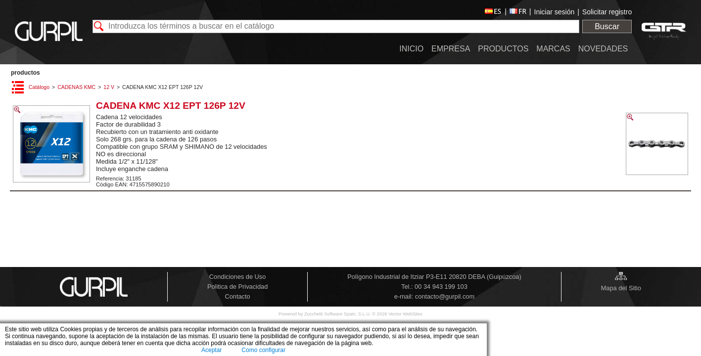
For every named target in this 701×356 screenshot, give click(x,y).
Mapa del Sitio (621, 288)
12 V (108, 87)
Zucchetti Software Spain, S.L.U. (338, 314)
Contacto (237, 296)
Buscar (607, 26)
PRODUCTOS (25, 72)
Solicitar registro (607, 12)
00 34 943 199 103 (441, 286)
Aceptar (211, 350)
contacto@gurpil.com (444, 296)
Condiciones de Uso (237, 276)
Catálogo (39, 87)
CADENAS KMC (76, 87)
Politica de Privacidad (237, 286)
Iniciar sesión (554, 12)
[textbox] (336, 26)
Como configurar (263, 350)
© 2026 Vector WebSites (397, 314)
